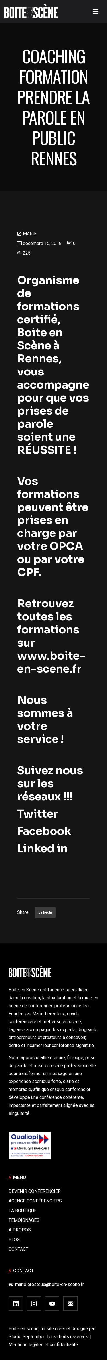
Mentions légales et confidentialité (43, 1344)
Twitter (40, 814)
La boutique (23, 1210)
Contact (18, 1249)
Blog (14, 1239)
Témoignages (24, 1220)
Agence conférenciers (35, 1201)
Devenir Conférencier (35, 1191)
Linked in (42, 848)
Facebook (44, 831)
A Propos (20, 1230)
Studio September (27, 1336)
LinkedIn (45, 912)
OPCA (66, 546)
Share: (23, 912)
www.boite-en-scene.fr (51, 662)
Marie (30, 233)
